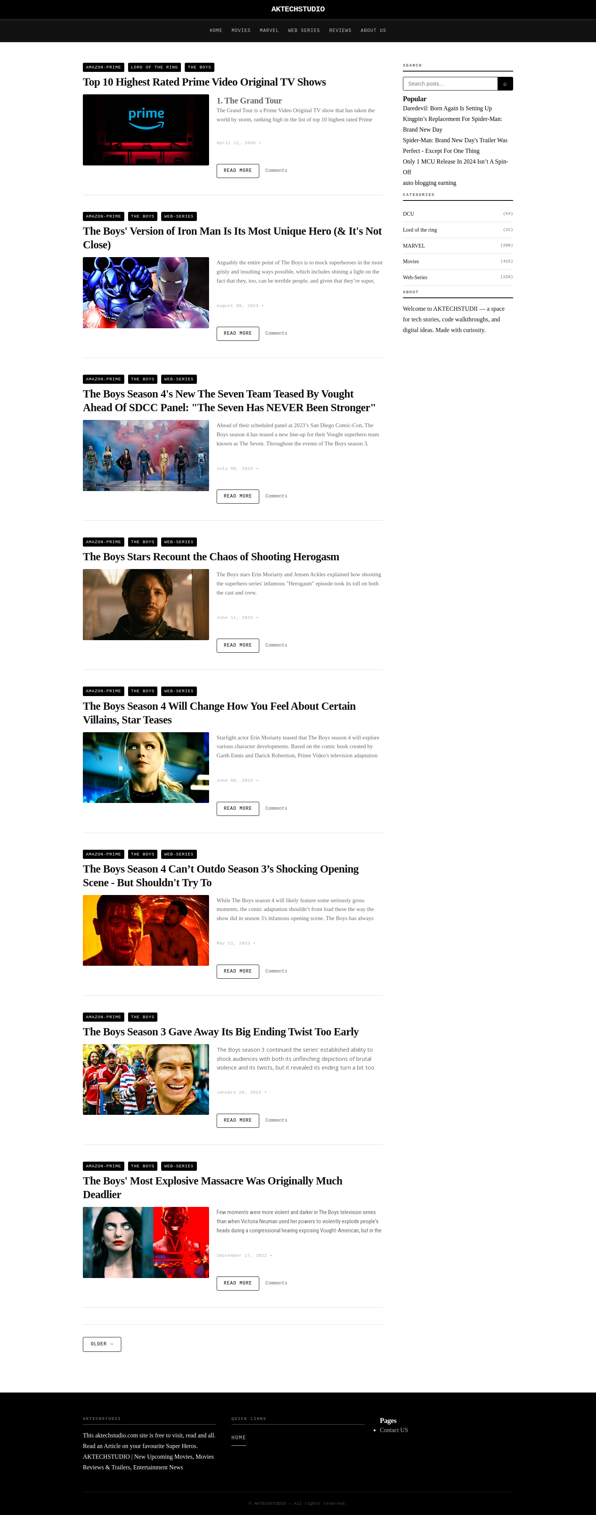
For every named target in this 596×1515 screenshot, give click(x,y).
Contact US (394, 1430)
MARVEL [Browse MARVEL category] (458, 246)
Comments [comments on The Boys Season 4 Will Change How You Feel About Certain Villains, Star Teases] (276, 808)
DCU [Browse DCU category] (458, 214)
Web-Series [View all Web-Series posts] (178, 216)
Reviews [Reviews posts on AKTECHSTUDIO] (340, 30)
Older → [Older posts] (102, 1344)
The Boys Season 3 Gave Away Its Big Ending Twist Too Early (221, 1031)
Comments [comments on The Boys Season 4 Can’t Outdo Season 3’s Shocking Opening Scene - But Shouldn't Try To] (276, 971)
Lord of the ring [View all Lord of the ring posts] (154, 67)
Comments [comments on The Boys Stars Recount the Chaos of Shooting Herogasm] (276, 645)
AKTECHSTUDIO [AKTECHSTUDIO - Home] (298, 9)
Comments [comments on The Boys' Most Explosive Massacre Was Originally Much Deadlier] (276, 1283)
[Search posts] (450, 83)
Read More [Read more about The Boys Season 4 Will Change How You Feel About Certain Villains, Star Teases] (238, 808)
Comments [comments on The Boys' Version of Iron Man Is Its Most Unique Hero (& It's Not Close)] (276, 333)
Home (238, 1438)
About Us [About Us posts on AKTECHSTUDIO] (373, 30)
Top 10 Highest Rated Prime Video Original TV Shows (204, 82)
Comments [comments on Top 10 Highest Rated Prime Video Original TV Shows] (276, 170)
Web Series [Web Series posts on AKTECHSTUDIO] (304, 30)
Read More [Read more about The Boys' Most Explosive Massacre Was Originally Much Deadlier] (238, 1283)
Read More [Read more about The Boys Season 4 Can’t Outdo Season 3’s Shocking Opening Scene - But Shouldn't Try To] (238, 971)
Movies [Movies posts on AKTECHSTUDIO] (240, 30)
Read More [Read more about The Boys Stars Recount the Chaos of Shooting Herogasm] (238, 645)
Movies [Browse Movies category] (458, 261)
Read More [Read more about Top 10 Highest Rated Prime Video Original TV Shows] (238, 170)
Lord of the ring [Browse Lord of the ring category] (458, 230)
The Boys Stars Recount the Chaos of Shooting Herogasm (211, 556)
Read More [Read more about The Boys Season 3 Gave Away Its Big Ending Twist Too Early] (238, 1120)
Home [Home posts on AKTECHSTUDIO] (216, 30)
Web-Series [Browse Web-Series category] (458, 277)
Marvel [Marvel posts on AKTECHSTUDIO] (269, 30)
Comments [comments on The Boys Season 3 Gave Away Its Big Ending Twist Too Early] (276, 1120)
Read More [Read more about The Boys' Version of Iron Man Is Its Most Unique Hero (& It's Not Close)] (238, 333)
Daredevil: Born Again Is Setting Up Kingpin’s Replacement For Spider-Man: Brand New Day (452, 119)
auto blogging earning (429, 183)
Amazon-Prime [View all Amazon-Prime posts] (103, 67)
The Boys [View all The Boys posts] (199, 67)
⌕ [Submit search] (505, 83)
